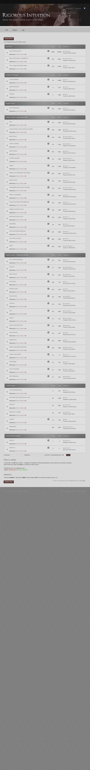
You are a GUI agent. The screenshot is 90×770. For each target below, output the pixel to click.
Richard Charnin (68, 347)
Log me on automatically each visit (55, 455)
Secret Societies (14, 369)
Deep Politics (13, 151)
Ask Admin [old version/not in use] (19, 397)
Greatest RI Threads (12, 75)
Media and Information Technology (19, 172)
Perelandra (67, 376)
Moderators (12, 426)
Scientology (12, 361)
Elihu (66, 65)
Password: (27, 455)
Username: (7, 455)
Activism (11, 267)
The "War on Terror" (15, 238)
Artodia (83, 491)
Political (11, 94)
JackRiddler (67, 144)
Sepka (66, 332)
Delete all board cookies (63, 480)
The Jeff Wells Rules (15, 390)
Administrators (13, 470)
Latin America (13, 332)
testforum (12, 447)
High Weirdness (14, 86)
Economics (12, 281)
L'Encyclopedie (13, 79)
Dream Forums (10, 103)
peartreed (67, 173)
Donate (78, 8)
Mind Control (13, 180)
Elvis (17, 54)
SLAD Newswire (14, 108)
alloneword (67, 440)
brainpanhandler (68, 246)
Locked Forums (10, 385)
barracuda (67, 325)
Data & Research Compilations (18, 58)
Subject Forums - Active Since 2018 (16, 117)
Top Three (9, 46)
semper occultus (68, 187)
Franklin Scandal (14, 158)
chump (66, 165)
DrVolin (22, 54)
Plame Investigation (15, 194)
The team (55, 480)
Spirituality (12, 223)
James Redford (68, 136)
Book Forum (13, 136)
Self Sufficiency (14, 376)
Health (11, 165)
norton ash (67, 405)
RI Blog (69, 8)
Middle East (12, 339)
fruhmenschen (68, 58)
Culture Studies (14, 143)
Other (11, 245)
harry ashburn (68, 311)
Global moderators (22, 470)
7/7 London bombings (15, 259)
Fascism (11, 303)
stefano (66, 151)
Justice (11, 318)
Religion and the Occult (16, 209)
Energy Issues (13, 288)
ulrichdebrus (67, 274)
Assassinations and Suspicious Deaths (21, 129)
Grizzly (66, 87)
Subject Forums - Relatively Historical (17, 255)
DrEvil (66, 289)
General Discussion (15, 51)
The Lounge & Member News (18, 65)
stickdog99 (67, 51)
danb (66, 397)
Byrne (66, 259)
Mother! (11, 440)
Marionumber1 (68, 158)
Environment (13, 296)
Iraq (10, 310)
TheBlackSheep (68, 267)
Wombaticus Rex (68, 426)
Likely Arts (69, 491)
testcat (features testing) (13, 436)
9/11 (10, 121)
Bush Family (13, 274)
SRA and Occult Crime (16, 216)
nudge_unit (54, 477)
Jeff (25, 54)
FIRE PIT (12, 404)
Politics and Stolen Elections (17, 347)
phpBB (11, 491)
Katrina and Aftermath (15, 325)
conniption (67, 303)
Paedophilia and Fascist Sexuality (19, 187)
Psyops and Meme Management (19, 202)
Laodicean (67, 412)
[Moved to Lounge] (15, 412)
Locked (11, 419)
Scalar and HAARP (15, 354)
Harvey (66, 122)
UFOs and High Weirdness (17, 231)
